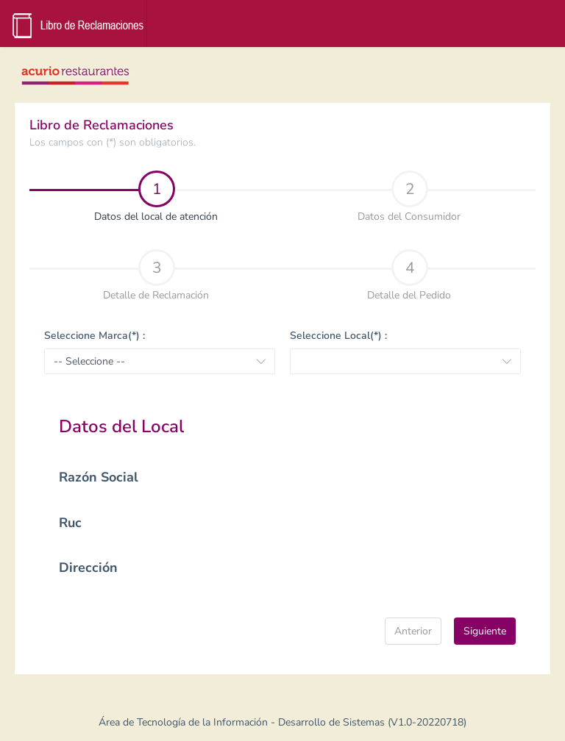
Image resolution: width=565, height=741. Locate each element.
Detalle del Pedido (409, 275)
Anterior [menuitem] (413, 631)
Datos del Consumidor (409, 197)
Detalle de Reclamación (156, 275)
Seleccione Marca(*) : (94, 336)
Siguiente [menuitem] (484, 631)
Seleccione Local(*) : (338, 336)
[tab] (155, 195)
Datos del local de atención (126, 197)
